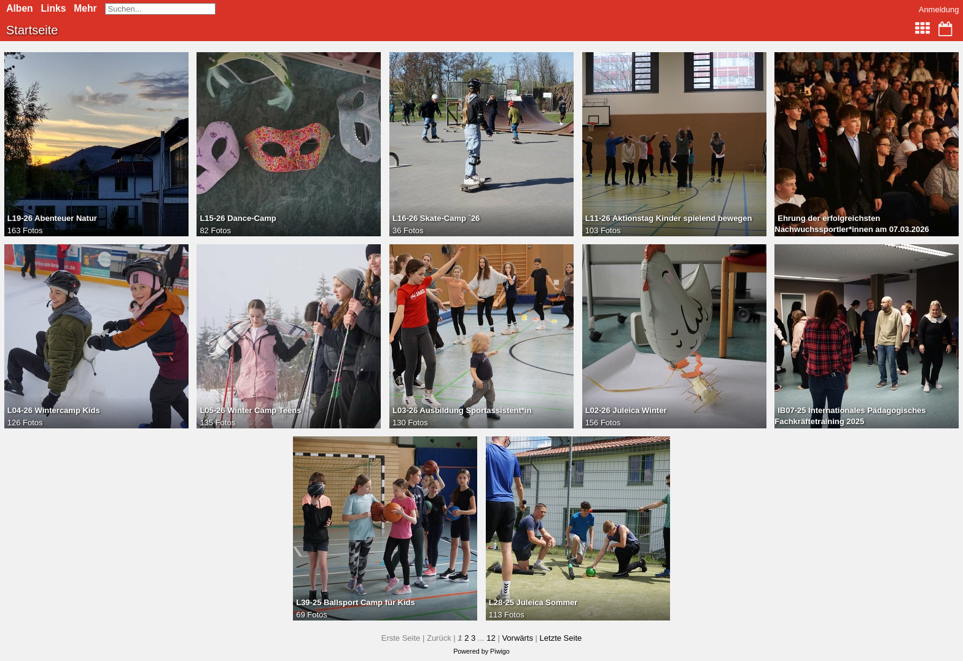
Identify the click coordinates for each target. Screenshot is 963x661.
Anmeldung (939, 9)
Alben (19, 8)
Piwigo (500, 651)
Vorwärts (517, 638)
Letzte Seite (561, 638)
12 (490, 638)
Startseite (32, 30)
